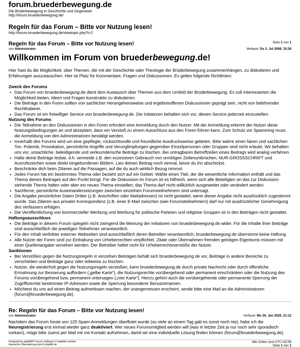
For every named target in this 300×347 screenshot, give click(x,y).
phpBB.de (51, 344)
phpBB (28, 341)
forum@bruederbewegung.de (44, 294)
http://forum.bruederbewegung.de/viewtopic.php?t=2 (50, 33)
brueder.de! (165, 57)
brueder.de (65, 92)
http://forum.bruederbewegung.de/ (36, 15)
